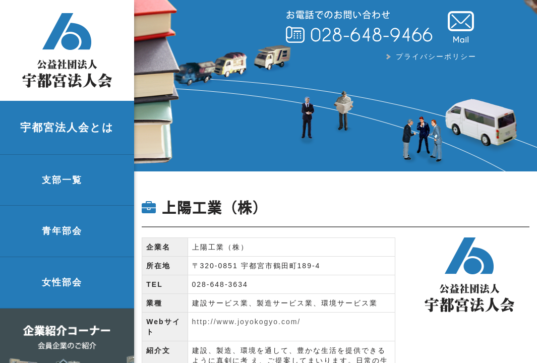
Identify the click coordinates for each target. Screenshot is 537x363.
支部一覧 (62, 180)
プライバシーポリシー (436, 56)
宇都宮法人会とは (67, 127)
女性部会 (62, 282)
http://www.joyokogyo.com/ (246, 322)
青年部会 (62, 231)
